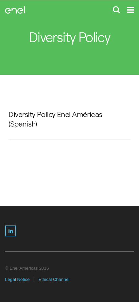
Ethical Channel (53, 279)
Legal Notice (17, 279)
